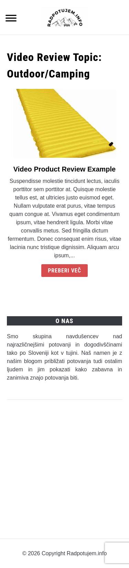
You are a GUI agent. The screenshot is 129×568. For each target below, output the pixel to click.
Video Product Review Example (64, 169)
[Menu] (11, 19)
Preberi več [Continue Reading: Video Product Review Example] (64, 270)
